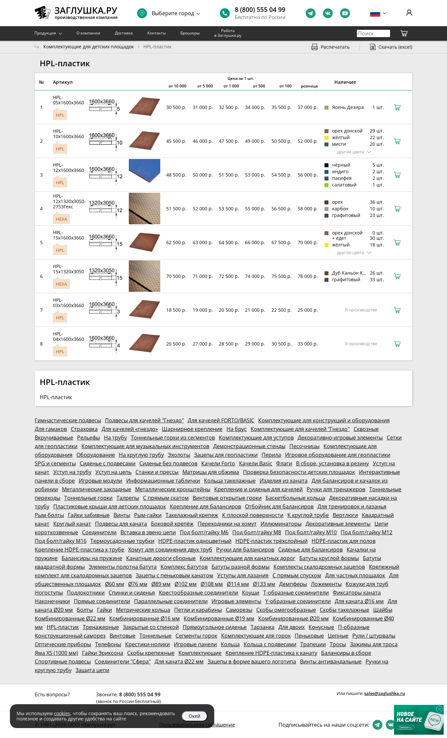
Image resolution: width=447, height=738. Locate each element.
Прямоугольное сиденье (215, 627)
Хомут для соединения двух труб (170, 549)
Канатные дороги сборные (161, 558)
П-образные (354, 627)
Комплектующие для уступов (256, 437)
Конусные (321, 627)
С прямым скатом (166, 497)
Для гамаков (51, 429)
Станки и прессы (156, 472)
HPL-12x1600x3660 (68, 167)
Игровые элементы (236, 601)
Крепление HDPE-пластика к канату (271, 653)
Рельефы (88, 437)
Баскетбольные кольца (295, 497)
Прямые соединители (102, 601)
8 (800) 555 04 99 (260, 9)
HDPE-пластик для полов (343, 541)
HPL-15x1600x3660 (68, 235)
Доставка (124, 33)
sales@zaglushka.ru (384, 693)
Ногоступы (49, 592)
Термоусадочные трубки (122, 541)
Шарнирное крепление (192, 429)
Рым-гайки (148, 515)
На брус (236, 429)
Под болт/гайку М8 (256, 532)
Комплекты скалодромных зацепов (319, 566)
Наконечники (52, 601)
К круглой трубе (308, 515)
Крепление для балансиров (205, 506)
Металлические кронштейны (172, 489)
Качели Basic (255, 463)
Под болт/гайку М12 (366, 532)
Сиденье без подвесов (168, 463)
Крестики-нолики (147, 644)
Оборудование (95, 454)
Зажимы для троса (374, 644)
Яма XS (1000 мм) (56, 653)
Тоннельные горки (88, 497)
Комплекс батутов (184, 566)
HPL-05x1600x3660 (68, 100)
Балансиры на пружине (92, 558)
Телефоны (108, 644)
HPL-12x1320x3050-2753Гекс (69, 201)
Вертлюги (345, 515)
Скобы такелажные (344, 609)
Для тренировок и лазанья (352, 506)
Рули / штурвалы (373, 635)
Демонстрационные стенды (249, 446)
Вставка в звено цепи (148, 532)
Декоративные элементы (338, 523)
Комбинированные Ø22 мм (70, 618)
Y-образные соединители (298, 601)
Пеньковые (309, 635)
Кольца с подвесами (270, 644)
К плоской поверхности (252, 515)
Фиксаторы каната (357, 592)
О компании (88, 33)
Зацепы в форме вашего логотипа (252, 661)
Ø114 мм (238, 584)
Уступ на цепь (113, 472)
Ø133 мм (264, 584)
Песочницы (304, 446)
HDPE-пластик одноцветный (194, 541)
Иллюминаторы (281, 523)
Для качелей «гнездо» (130, 429)
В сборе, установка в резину (332, 463)
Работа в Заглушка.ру (227, 33)
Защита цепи (92, 670)
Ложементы (326, 584)
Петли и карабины (198, 609)
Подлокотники (86, 592)
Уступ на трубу (72, 472)
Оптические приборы (63, 644)
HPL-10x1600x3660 (68, 133)
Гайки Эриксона (102, 653)
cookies (62, 713)
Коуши (250, 592)
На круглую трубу (141, 454)
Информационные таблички (163, 480)
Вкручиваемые (54, 437)
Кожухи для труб (367, 584)
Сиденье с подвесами (107, 463)
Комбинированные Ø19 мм (219, 618)
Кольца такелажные (230, 480)
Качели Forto (218, 463)
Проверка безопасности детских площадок (299, 472)
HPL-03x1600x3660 (68, 302)
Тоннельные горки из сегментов (173, 437)
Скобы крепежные (150, 653)
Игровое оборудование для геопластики (337, 454)
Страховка (84, 429)
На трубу (115, 437)
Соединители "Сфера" (123, 661)
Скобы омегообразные (286, 609)
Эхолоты (179, 454)
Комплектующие (200, 653)
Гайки (104, 609)
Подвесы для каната (121, 523)
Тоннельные (155, 635)
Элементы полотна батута (123, 566)
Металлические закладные (96, 489)
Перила (271, 454)
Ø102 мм (185, 584)
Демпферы (293, 584)
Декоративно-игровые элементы (340, 437)
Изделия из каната (284, 480)
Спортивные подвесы (63, 661)
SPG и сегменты (55, 463)
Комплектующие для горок (256, 635)
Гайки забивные (89, 515)
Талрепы (128, 497)
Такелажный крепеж (192, 515)
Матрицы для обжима (210, 472)
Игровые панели (195, 644)
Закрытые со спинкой (151, 627)
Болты (85, 609)
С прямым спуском (297, 575)
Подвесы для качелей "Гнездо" (144, 420)
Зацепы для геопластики (226, 454)
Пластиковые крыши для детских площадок (109, 506)
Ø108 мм (212, 584)
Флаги (284, 463)
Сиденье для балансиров (310, 549)
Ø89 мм (161, 584)
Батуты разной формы (241, 566)
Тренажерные (101, 627)
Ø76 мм (137, 584)
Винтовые (122, 635)
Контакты (156, 33)
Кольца (230, 644)
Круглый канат (72, 523)
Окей (194, 716)
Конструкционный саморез (70, 635)
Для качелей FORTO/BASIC (221, 420)
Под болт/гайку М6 (204, 532)
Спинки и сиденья (132, 592)
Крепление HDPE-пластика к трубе (79, 549)
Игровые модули (100, 480)
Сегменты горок (196, 635)
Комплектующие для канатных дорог (247, 558)
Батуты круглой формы (329, 558)
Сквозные (366, 429)
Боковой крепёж (172, 523)
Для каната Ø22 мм (179, 661)
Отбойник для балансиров (279, 506)
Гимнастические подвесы (68, 420)
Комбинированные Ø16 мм (144, 618)
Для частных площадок (355, 575)
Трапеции (313, 644)
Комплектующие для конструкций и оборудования (324, 420)
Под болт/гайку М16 (60, 541)
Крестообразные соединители (198, 592)
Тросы (338, 644)
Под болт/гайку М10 (311, 532)
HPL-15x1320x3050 (68, 269)
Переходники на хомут (227, 523)
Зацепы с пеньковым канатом (174, 575)
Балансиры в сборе (346, 653)
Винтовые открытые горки (227, 497)
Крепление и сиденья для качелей (258, 489)
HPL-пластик (63, 627)
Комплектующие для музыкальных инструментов (145, 446)
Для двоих (291, 627)
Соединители (99, 532)
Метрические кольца (143, 609)
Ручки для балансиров (245, 549)
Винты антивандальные (331, 661)
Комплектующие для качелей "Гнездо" (300, 429)
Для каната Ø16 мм (359, 601)
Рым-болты (49, 515)
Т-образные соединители (296, 592)
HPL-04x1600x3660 (68, 336)
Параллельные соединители (171, 601)
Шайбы (382, 609)
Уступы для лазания (243, 575)
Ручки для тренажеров (336, 489)
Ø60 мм (114, 584)
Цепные (338, 635)
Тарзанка (262, 627)
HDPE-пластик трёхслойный (271, 541)
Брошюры (190, 33)
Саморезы (239, 609)
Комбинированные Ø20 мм (293, 618)
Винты (122, 515)
